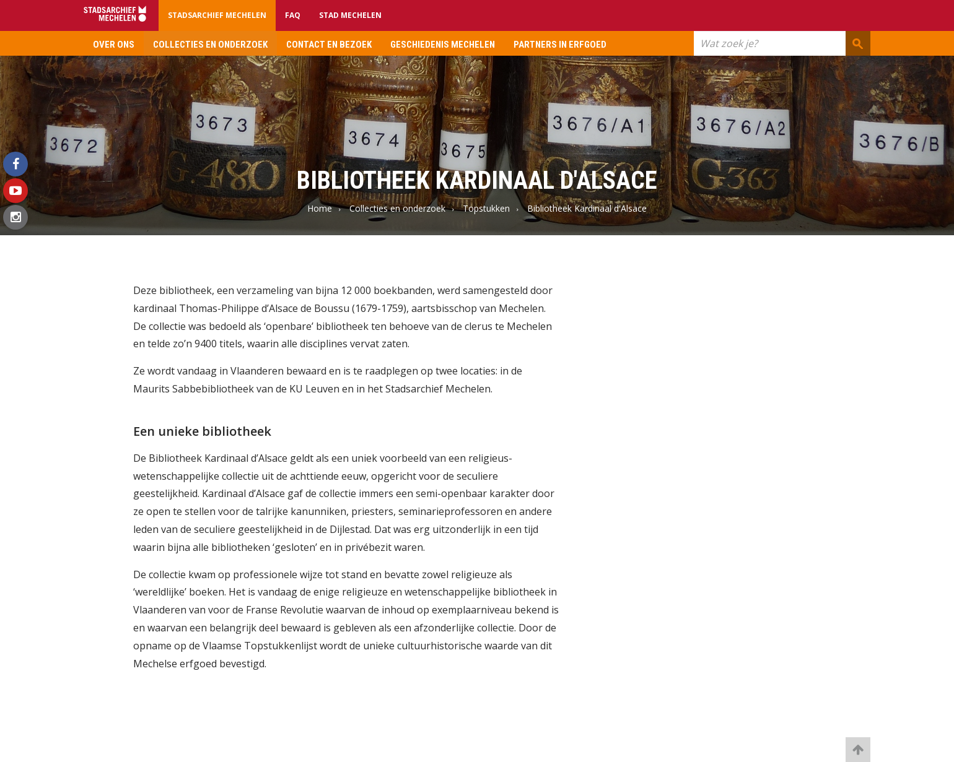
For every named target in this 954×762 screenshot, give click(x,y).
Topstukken (486, 208)
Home (319, 208)
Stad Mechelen (350, 15)
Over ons (113, 44)
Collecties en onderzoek (210, 44)
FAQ (292, 15)
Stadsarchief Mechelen (217, 15)
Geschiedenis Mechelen (442, 44)
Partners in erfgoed (560, 44)
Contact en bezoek (329, 44)
